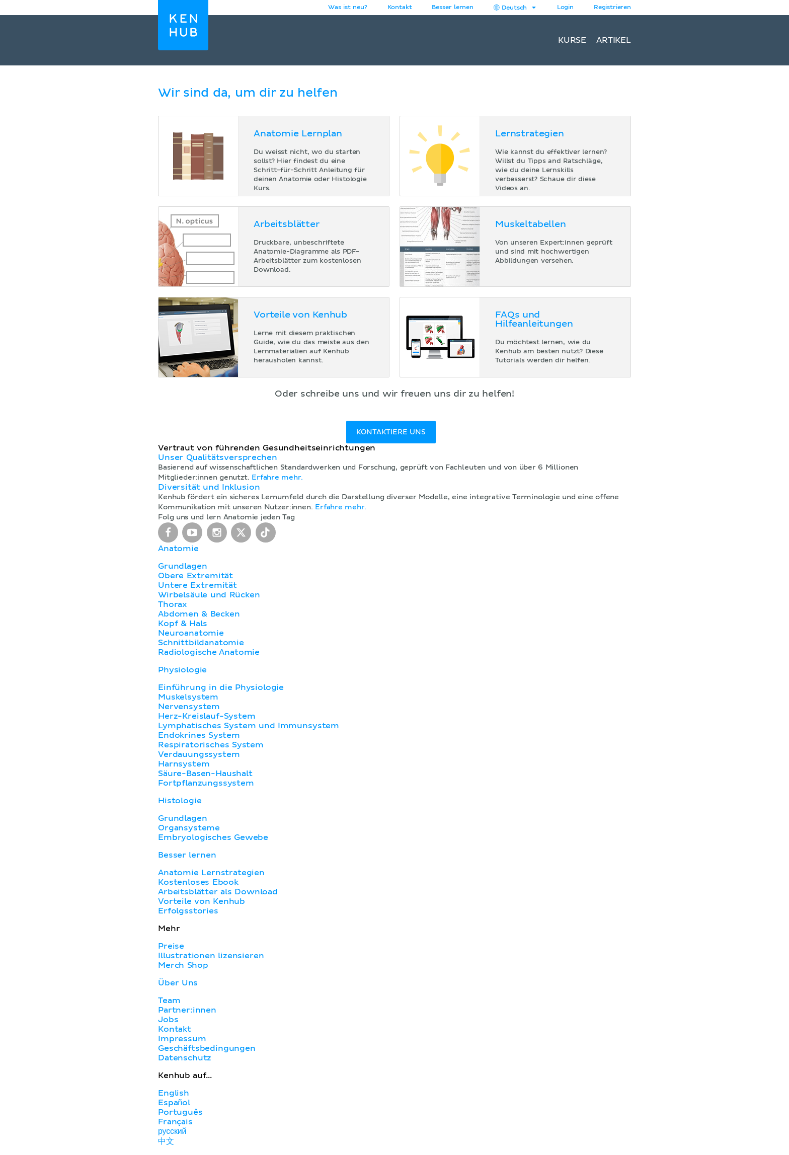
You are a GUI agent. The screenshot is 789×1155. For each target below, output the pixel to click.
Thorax (172, 604)
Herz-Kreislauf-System (207, 716)
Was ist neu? (347, 8)
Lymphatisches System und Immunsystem (248, 726)
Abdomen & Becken (199, 614)
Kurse (572, 40)
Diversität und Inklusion (209, 487)
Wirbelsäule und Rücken (209, 595)
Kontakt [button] (399, 8)
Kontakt (174, 1029)
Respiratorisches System (211, 745)
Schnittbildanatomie (201, 643)
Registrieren (612, 8)
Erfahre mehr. (277, 477)
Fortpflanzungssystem (206, 783)
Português (180, 1112)
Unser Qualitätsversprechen (217, 457)
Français (175, 1122)
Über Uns (178, 983)
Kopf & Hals (182, 624)
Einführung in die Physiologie (221, 687)
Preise (171, 946)
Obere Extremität (195, 576)
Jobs (168, 1020)
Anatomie (178, 549)
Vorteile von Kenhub (201, 901)
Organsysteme (189, 828)
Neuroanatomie (191, 633)
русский (172, 1131)
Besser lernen (453, 8)
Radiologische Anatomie (209, 652)
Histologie (179, 801)
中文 (166, 1141)
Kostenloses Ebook (198, 882)
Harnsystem (183, 764)
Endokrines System (199, 735)
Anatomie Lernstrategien (211, 873)
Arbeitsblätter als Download (218, 892)
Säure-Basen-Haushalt (205, 773)
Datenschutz (184, 1058)
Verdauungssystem (199, 754)
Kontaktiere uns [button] (390, 432)
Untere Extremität (197, 585)
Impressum (182, 1039)
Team (169, 1000)
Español (174, 1103)
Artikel (613, 40)
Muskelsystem (188, 697)
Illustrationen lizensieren (211, 956)
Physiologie (182, 670)
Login (565, 8)
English (173, 1093)
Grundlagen (182, 566)
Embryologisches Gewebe (213, 837)
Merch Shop (183, 965)
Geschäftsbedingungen (207, 1048)
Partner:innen (187, 1010)
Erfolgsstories (188, 911)
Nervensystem (189, 707)
